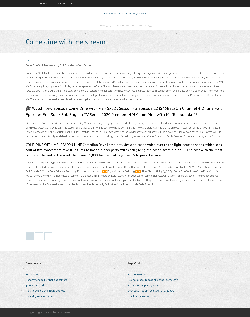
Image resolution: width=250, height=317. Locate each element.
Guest (29, 60)
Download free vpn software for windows (151, 290)
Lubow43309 (104, 25)
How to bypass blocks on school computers (153, 280)
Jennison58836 (64, 3)
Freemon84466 (125, 25)
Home (31, 3)
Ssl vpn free (32, 274)
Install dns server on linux (142, 296)
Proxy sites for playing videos (144, 285)
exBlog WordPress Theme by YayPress (52, 312)
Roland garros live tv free (40, 296)
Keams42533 (145, 25)
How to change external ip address (45, 290)
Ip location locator (36, 285)
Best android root (137, 274)
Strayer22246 (45, 3)
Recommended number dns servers (46, 280)
